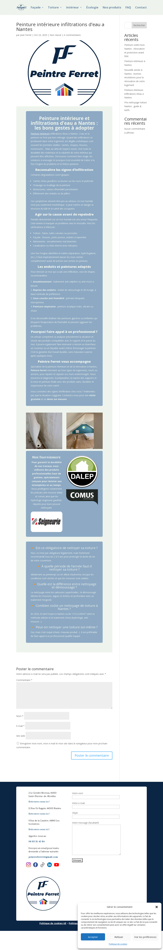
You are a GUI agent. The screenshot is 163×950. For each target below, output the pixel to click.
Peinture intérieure (40, 133)
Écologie (92, 7)
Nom (19, 716)
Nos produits (112, 7)
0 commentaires (72, 35)
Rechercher (139, 25)
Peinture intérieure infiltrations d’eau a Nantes (134, 93)
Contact (141, 7)
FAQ (128, 7)
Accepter (93, 937)
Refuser (118, 937)
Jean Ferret (26, 35)
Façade (36, 7)
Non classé (55, 35)
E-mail (20, 725)
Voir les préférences (145, 937)
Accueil (21, 7)
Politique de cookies (118, 944)
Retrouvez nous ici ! (39, 801)
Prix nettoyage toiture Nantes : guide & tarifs (135, 106)
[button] (156, 907)
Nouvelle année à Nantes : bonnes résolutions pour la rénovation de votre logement (134, 77)
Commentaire (24, 680)
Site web (20, 735)
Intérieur (72, 7)
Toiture (53, 7)
